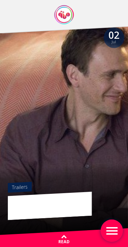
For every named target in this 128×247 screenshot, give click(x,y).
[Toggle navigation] (112, 231)
